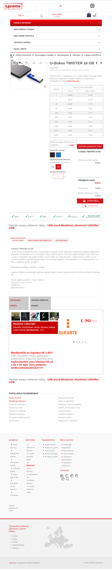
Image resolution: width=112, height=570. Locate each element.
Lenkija (15, 543)
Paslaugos (14, 496)
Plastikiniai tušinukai (17, 401)
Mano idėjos (57, 14)
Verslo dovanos (15, 398)
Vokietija (15, 548)
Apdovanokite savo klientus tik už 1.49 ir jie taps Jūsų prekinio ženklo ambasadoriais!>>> (32, 364)
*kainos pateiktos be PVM (13, 509)
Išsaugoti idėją (90, 205)
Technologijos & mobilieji (44, 55)
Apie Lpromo (50, 453)
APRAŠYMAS (18, 240)
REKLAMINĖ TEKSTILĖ (24, 36)
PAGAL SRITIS (20, 49)
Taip (52, 167)
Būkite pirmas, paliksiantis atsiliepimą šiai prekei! (69, 70)
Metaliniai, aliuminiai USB (77, 225)
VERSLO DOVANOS (22, 23)
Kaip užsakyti (68, 453)
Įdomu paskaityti (52, 456)
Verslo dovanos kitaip (31, 456)
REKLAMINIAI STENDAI (24, 29)
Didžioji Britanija (19, 545)
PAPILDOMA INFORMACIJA (39, 240)
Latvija (15, 540)
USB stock (76, 55)
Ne (58, 167)
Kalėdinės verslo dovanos (14, 488)
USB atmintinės (63, 55)
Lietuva (15, 537)
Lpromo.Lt (12, 564)
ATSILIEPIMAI (61, 240)
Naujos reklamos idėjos (31, 488)
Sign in (21, 15)
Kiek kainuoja (69, 450)
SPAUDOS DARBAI (22, 42)
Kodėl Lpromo (51, 444)
